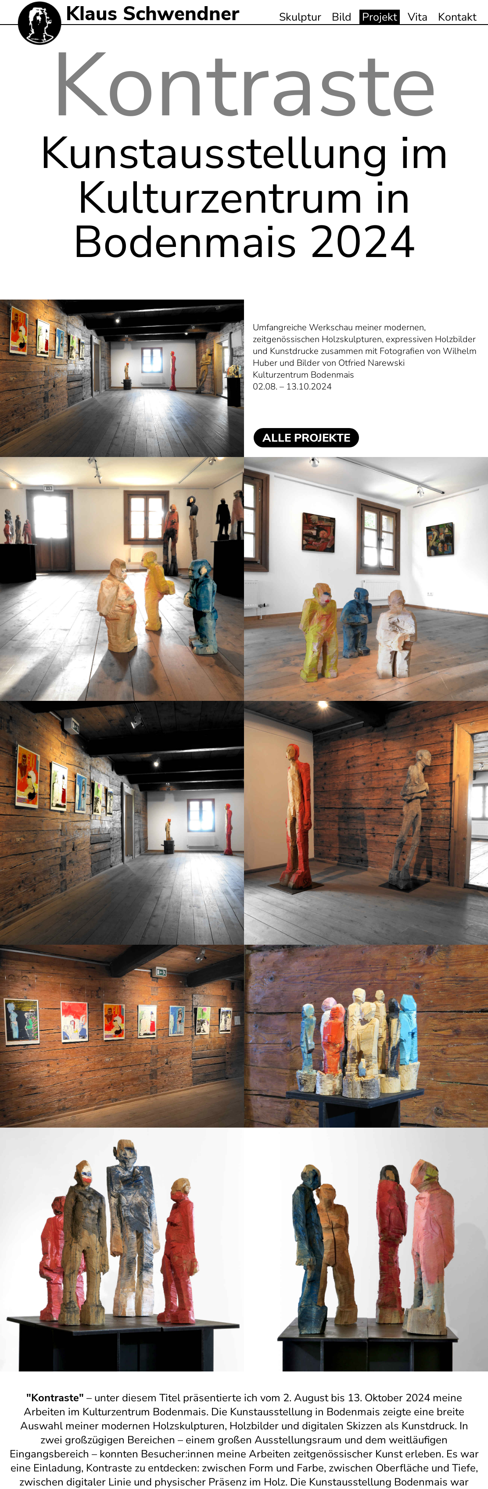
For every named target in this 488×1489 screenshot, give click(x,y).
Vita (417, 17)
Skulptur (300, 17)
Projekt (379, 17)
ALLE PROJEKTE (306, 438)
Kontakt (457, 17)
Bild (341, 17)
